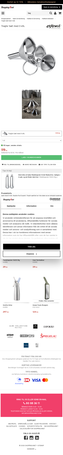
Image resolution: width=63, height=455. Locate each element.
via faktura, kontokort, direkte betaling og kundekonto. (31, 373)
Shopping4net (6, 19)
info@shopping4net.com (31, 413)
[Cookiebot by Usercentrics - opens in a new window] (49, 199)
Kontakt (52, 424)
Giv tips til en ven (47, 165)
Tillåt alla (31, 247)
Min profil (12, 424)
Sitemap (41, 446)
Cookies (22, 426)
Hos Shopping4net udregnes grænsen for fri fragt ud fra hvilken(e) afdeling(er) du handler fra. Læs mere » (31, 358)
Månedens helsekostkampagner (42, 2)
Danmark (31, 449)
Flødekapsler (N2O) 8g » (48, 177)
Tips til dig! (7, 171)
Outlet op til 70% (15, 2)
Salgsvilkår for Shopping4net (32, 429)
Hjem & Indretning (19, 19)
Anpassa (31, 254)
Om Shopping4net (51, 426)
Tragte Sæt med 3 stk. (8, 21)
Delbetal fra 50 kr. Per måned (12, 153)
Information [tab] (32, 206)
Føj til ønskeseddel (11, 165)
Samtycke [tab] (11, 206)
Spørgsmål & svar (25, 424)
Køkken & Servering (33, 19)
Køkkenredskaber (48, 19)
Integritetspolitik (34, 426)
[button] (59, 13)
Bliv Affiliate (12, 426)
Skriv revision (30, 165)
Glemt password (41, 424)
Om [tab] (51, 206)
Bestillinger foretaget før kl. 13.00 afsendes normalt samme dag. (31, 366)
